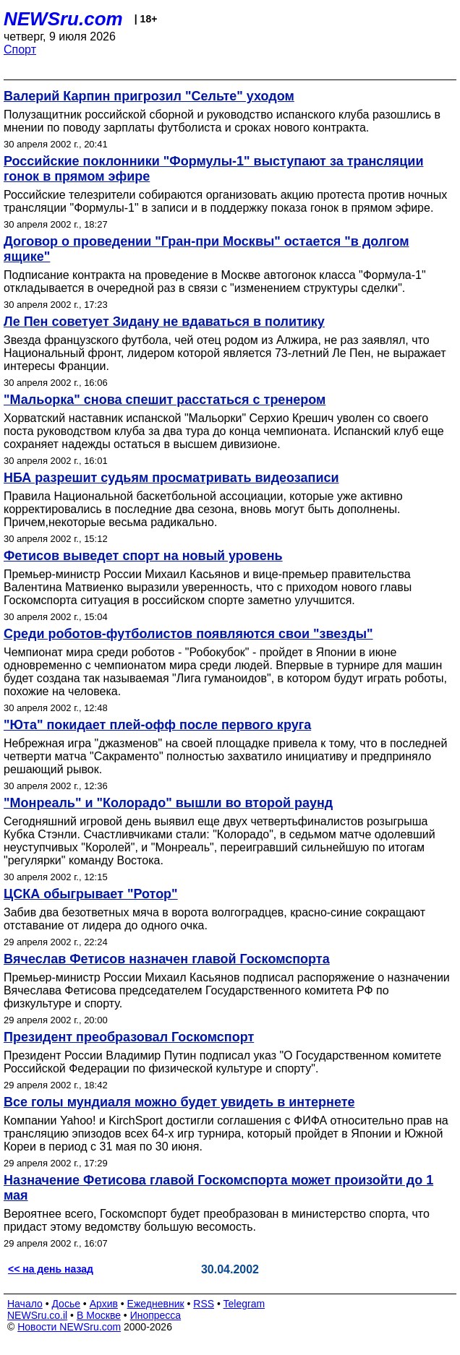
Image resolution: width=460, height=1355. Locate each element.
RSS (203, 1303)
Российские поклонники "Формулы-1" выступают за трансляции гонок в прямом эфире (214, 169)
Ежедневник (155, 1303)
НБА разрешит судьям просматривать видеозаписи (171, 477)
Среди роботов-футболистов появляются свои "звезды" (188, 634)
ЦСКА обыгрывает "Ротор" (91, 894)
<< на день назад (50, 1269)
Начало (25, 1303)
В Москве (99, 1315)
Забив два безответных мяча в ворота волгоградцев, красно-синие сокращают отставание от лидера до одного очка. (214, 919)
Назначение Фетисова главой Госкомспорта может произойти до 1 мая (218, 1188)
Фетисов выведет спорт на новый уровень (143, 556)
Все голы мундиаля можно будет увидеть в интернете (179, 1102)
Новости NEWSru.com (69, 1327)
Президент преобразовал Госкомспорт (129, 1037)
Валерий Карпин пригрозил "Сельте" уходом (149, 96)
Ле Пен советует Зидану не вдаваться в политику (164, 321)
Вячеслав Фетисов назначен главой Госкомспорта (167, 959)
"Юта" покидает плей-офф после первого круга (157, 725)
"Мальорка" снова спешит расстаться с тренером (164, 399)
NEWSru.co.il (37, 1315)
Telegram (244, 1303)
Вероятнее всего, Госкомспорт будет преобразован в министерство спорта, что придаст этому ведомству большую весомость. (217, 1220)
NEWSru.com (63, 19)
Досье (65, 1303)
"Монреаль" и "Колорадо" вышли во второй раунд (168, 803)
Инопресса (156, 1315)
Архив (104, 1303)
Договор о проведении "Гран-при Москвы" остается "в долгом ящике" (206, 249)
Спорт (20, 49)
